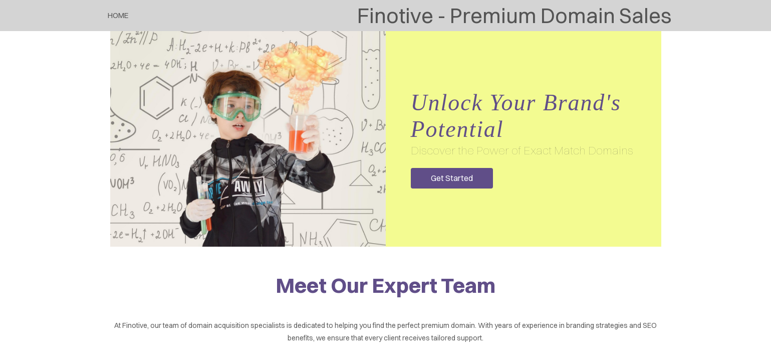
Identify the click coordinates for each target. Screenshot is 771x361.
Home (118, 15)
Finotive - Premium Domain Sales (514, 16)
